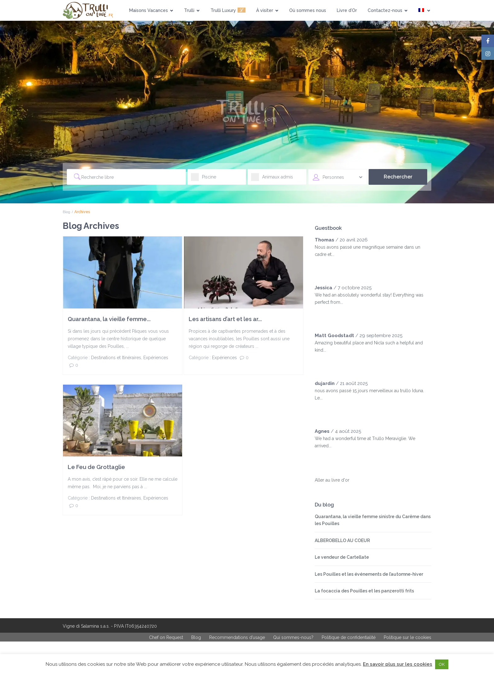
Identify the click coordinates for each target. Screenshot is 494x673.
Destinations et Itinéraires (116, 357)
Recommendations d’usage (237, 637)
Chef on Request (166, 637)
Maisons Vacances (151, 10)
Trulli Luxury (227, 10)
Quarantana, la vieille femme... (109, 319)
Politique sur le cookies (407, 637)
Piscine (203, 179)
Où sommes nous (307, 10)
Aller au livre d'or (332, 480)
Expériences (155, 357)
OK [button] (442, 664)
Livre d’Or (347, 10)
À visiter (267, 10)
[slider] (327, 266)
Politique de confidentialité (349, 637)
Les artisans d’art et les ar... (225, 319)
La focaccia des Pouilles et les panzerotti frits (364, 590)
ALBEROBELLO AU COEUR (342, 540)
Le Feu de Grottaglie (96, 467)
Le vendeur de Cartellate (342, 557)
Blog (66, 212)
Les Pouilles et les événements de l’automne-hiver (369, 574)
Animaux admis (272, 179)
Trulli (192, 10)
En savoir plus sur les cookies (397, 664)
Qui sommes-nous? (293, 637)
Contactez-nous (388, 10)
